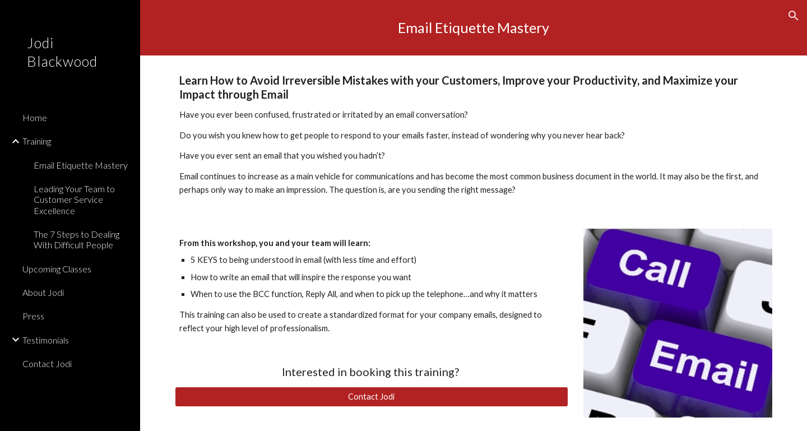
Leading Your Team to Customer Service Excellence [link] (74, 199)
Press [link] (33, 315)
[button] (793, 15)
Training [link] (36, 141)
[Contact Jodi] (371, 397)
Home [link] (34, 117)
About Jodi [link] (43, 292)
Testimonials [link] (45, 340)
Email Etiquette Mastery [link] (81, 165)
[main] (474, 27)
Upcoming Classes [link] (56, 268)
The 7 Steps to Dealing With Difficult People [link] (76, 239)
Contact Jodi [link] (47, 363)
